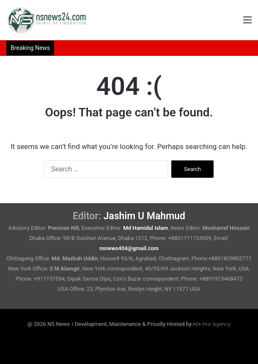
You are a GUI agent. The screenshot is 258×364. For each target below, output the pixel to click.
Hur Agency (216, 324)
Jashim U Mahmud (144, 216)
